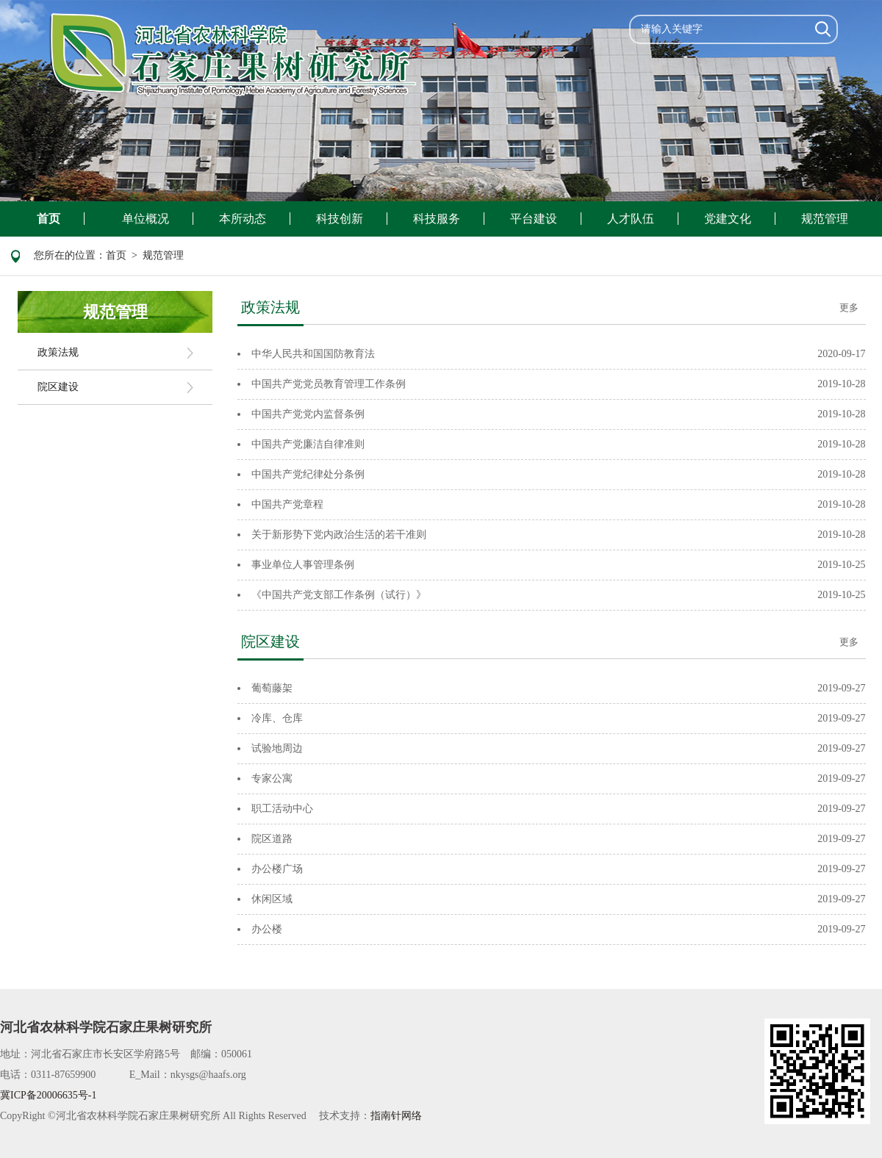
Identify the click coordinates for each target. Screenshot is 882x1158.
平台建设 (533, 218)
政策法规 (58, 352)
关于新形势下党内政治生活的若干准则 (338, 534)
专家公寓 (272, 778)
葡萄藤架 (272, 688)
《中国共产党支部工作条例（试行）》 (338, 594)
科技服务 (436, 218)
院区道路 (272, 838)
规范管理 (824, 218)
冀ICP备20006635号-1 (48, 1095)
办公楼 (266, 929)
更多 (848, 307)
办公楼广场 (277, 868)
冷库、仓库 (277, 718)
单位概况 (145, 218)
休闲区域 (272, 899)
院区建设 (58, 386)
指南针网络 (396, 1115)
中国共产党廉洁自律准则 (308, 444)
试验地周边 (277, 748)
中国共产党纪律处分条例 (308, 474)
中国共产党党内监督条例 (308, 414)
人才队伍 (630, 218)
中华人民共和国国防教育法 (313, 353)
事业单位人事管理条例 (302, 564)
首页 (48, 218)
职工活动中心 (282, 808)
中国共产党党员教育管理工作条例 (328, 383)
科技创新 (339, 218)
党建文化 (727, 218)
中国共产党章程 (287, 504)
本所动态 (242, 218)
